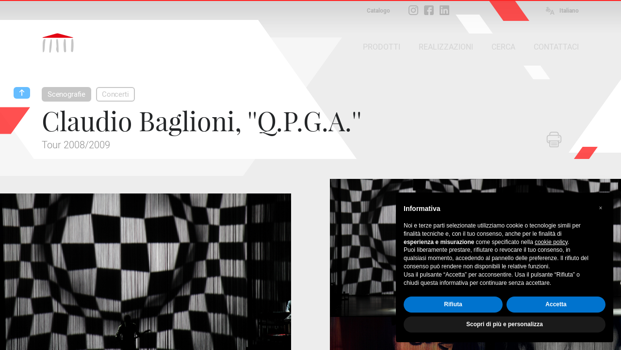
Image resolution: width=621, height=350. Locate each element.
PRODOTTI (381, 47)
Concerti (115, 94)
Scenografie (66, 94)
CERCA (503, 47)
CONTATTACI (556, 47)
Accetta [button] (555, 304)
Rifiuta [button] (453, 304)
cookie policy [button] (551, 242)
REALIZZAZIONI (446, 47)
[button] (600, 208)
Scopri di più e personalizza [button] (504, 324)
